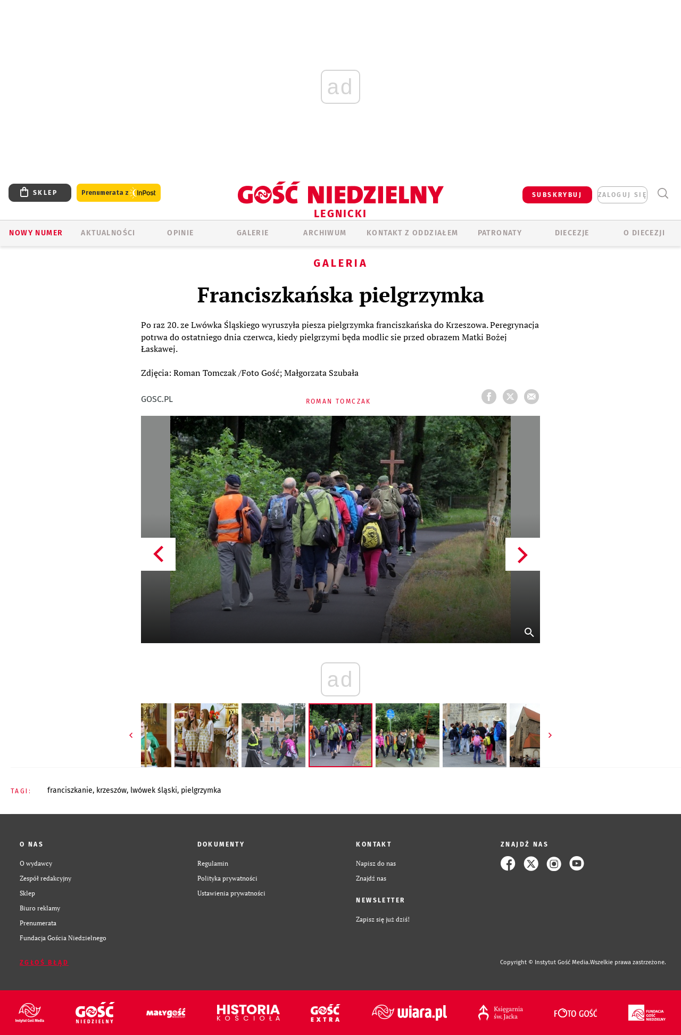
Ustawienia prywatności (231, 893)
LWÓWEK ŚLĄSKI (153, 790)
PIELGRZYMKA (201, 790)
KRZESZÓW (111, 790)
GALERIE (253, 232)
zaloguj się (622, 195)
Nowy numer (36, 232)
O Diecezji (644, 232)
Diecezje (572, 232)
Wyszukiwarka (662, 193)
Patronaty (500, 232)
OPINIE (180, 232)
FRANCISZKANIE (70, 790)
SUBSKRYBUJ (557, 195)
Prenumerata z (118, 193)
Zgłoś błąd (44, 962)
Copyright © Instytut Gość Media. (545, 962)
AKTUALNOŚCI (108, 232)
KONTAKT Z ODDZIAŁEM (413, 232)
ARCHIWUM (324, 232)
